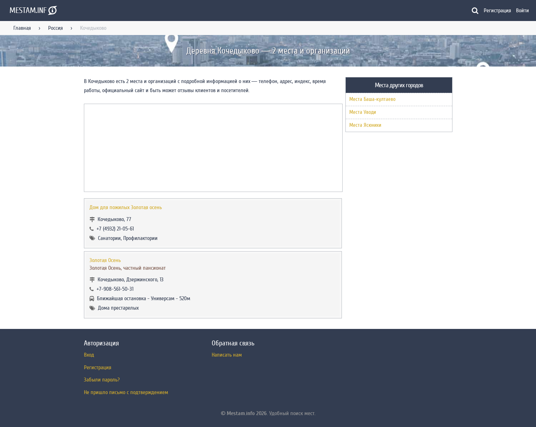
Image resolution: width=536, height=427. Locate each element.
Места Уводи (362, 112)
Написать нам (227, 355)
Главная (22, 28)
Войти (522, 10)
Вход (89, 355)
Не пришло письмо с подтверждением (126, 392)
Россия (55, 28)
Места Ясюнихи (365, 125)
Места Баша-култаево (372, 99)
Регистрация (497, 10)
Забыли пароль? (102, 380)
